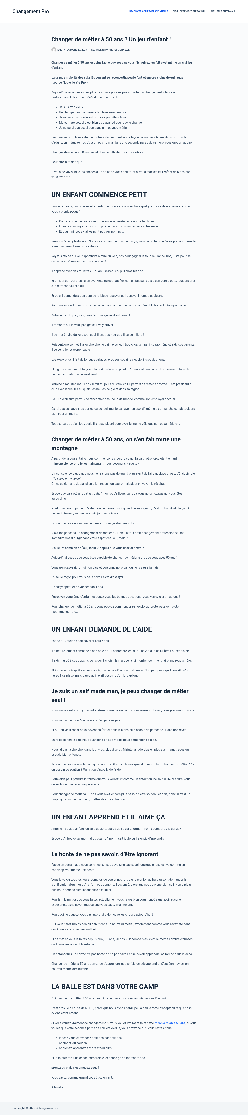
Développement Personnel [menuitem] (189, 11)
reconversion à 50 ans (170, 1023)
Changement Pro (30, 11)
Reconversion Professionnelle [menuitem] (148, 11)
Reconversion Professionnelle (110, 49)
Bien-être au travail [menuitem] (223, 11)
